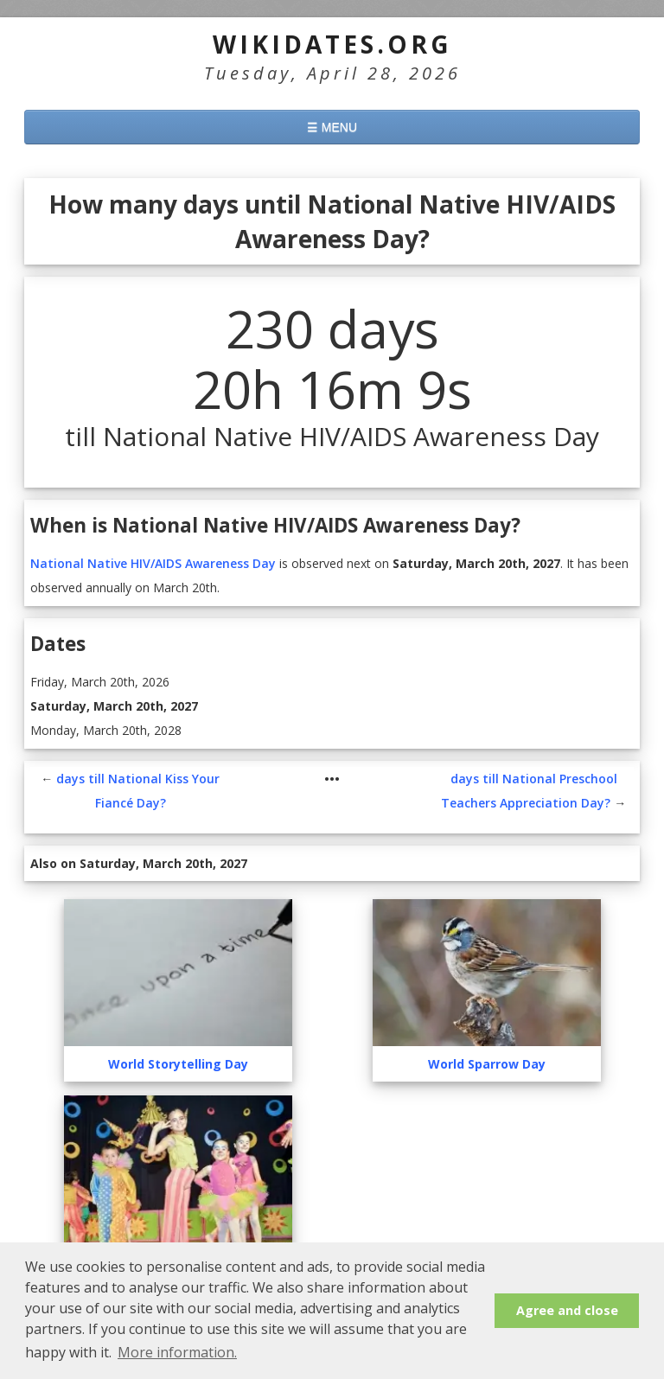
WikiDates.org (332, 44)
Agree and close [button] (567, 1310)
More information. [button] (177, 1352)
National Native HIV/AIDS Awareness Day (153, 563)
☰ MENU (332, 127)
